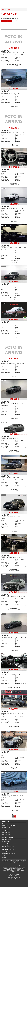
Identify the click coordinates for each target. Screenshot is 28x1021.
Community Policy (6, 834)
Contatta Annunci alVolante (8, 825)
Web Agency (14, 878)
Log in (3, 855)
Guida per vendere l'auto (8, 846)
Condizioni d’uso (6, 832)
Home (3, 9)
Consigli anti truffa (6, 839)
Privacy (3, 829)
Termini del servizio (6, 827)
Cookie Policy (5, 830)
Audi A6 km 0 (8, 9)
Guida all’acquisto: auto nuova (9, 843)
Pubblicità (4, 857)
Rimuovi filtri (15, 20)
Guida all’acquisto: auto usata (9, 845)
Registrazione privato (7, 852)
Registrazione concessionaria (9, 853)
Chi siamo (4, 823)
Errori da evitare (6, 841)
